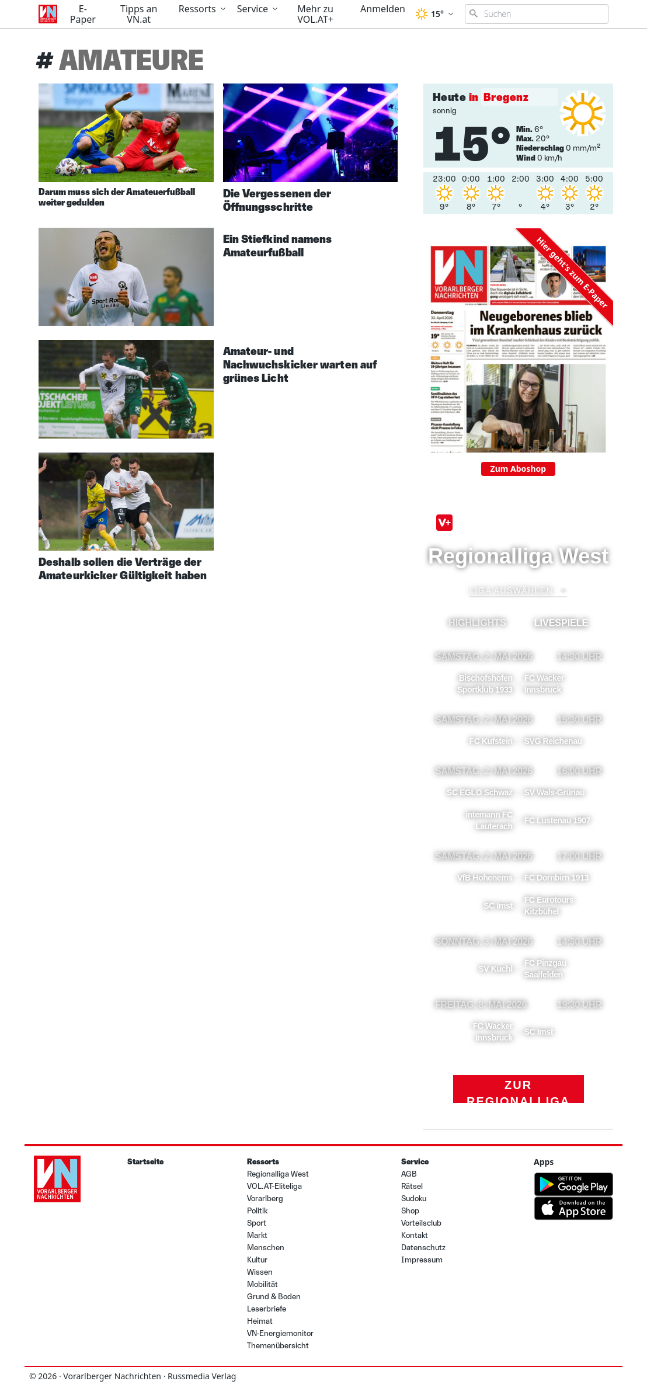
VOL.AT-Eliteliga (274, 1186)
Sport (256, 1223)
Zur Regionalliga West (518, 1091)
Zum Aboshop (519, 468)
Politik (257, 1211)
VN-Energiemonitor (280, 1333)
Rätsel (412, 1186)
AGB (409, 1174)
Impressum (422, 1260)
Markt (257, 1235)
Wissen (260, 1272)
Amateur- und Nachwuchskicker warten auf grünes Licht (300, 364)
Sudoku (413, 1198)
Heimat (260, 1321)
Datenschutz (423, 1248)
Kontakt (414, 1235)
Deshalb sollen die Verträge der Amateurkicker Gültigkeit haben (123, 568)
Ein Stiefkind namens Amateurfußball (277, 245)
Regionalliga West (278, 1174)
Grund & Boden (274, 1297)
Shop (410, 1211)
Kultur (257, 1260)
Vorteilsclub (421, 1223)
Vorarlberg (265, 1198)
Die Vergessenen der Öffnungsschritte (277, 200)
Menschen (265, 1248)
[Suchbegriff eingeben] (536, 14)
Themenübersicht (278, 1346)
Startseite (145, 1162)
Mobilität (262, 1284)
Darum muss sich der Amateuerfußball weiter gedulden (117, 197)
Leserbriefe (266, 1309)
